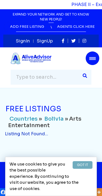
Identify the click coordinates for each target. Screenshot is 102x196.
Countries (24, 118)
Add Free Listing (27, 26)
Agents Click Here (76, 26)
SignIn (23, 41)
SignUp (45, 41)
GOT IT (82, 165)
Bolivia (54, 118)
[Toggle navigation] (92, 58)
